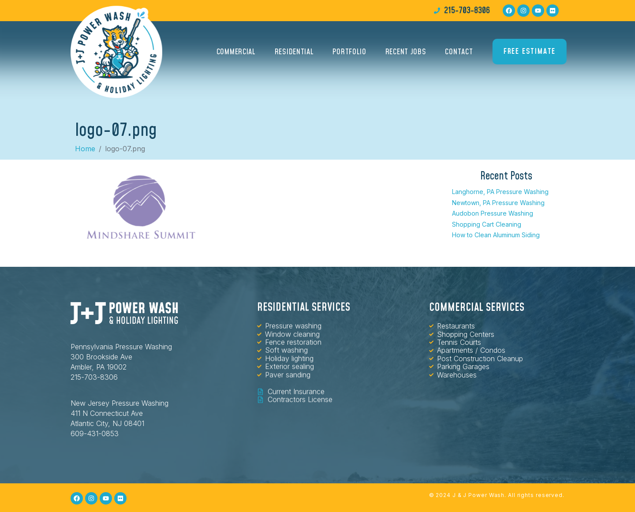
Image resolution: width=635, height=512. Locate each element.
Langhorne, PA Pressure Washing (500, 191)
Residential (294, 54)
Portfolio (349, 54)
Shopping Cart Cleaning (486, 224)
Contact (459, 54)
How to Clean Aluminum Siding (496, 235)
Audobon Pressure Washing (492, 213)
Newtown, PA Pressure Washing (498, 202)
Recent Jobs (405, 54)
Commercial (236, 54)
